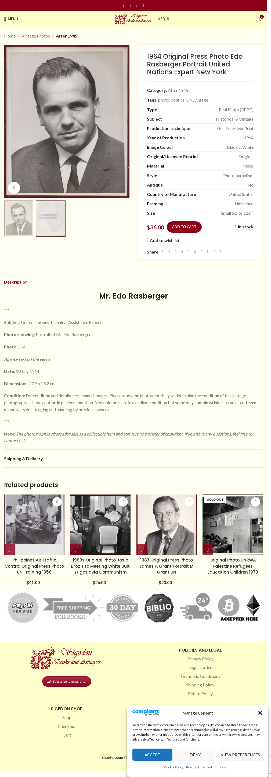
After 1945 (66, 35)
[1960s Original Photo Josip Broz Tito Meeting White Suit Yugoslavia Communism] (100, 524)
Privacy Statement (199, 767)
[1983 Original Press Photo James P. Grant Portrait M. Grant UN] (167, 524)
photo (163, 99)
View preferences (240, 754)
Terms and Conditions (200, 680)
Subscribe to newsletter (67, 685)
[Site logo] (133, 18)
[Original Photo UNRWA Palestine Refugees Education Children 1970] (233, 524)
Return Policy (200, 697)
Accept (152, 754)
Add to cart (184, 227)
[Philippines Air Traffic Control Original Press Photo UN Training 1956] (33, 524)
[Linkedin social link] (143, 5)
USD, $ (163, 19)
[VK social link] (208, 251)
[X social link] (169, 251)
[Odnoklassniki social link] (195, 251)
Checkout (67, 730)
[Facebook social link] (124, 5)
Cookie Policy (173, 767)
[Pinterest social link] (136, 5)
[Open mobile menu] (11, 18)
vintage (201, 99)
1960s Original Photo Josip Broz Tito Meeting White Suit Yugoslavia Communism (100, 567)
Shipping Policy (200, 689)
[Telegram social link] (214, 251)
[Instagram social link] (130, 5)
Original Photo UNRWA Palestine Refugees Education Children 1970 (233, 564)
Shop (66, 721)
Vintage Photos (35, 35)
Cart (67, 739)
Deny (195, 754)
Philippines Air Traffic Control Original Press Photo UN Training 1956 (33, 564)
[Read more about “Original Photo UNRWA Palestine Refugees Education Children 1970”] (209, 547)
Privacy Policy (200, 663)
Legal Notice (200, 671)
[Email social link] (175, 251)
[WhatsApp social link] (201, 251)
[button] (260, 713)
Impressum (223, 767)
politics (178, 99)
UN (189, 99)
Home (10, 35)
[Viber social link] (221, 251)
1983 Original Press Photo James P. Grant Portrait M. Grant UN (167, 564)
